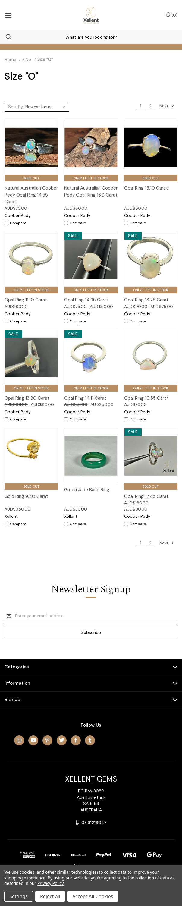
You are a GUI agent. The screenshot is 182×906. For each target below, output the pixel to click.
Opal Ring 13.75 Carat (146, 300)
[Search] (5, 37)
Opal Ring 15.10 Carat (146, 188)
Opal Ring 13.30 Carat (27, 398)
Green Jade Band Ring (86, 490)
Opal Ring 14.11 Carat (85, 398)
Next (166, 106)
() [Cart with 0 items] (171, 15)
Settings (18, 896)
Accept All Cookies (92, 896)
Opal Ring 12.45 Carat (146, 496)
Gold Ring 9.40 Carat (26, 496)
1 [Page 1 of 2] (140, 106)
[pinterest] (47, 740)
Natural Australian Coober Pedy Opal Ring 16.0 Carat (91, 191)
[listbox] (46, 106)
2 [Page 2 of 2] (150, 106)
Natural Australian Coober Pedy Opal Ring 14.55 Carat (31, 195)
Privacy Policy (50, 883)
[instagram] (19, 740)
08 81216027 (94, 822)
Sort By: (16, 106)
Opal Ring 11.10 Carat (26, 300)
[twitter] (61, 740)
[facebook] (75, 740)
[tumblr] (90, 740)
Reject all (50, 896)
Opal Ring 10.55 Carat (146, 398)
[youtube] (33, 740)
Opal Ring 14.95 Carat (86, 300)
